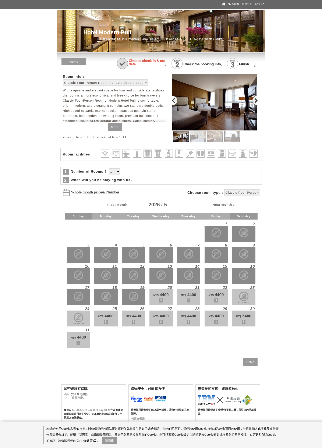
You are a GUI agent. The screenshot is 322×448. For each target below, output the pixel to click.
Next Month (222, 204)
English (259, 4)
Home (74, 61)
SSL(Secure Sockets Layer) (89, 410)
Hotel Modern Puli (107, 32)
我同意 (109, 440)
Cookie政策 (86, 440)
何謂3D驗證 (138, 418)
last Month (118, 204)
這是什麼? (78, 397)
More (115, 127)
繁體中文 (247, 4)
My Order (234, 4)
